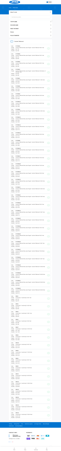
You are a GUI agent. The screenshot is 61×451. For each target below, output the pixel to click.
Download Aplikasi (19, 425)
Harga (25, 448)
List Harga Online (37, 423)
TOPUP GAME (30, 22)
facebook (9, 442)
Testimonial (36, 448)
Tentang (10, 423)
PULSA (30, 32)
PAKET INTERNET (30, 28)
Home (14, 448)
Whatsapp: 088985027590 (16, 435)
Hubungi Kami (16, 423)
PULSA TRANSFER (30, 35)
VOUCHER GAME (30, 25)
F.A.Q (22, 423)
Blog (46, 448)
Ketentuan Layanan (29, 423)
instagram (12, 442)
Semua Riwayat (46, 423)
